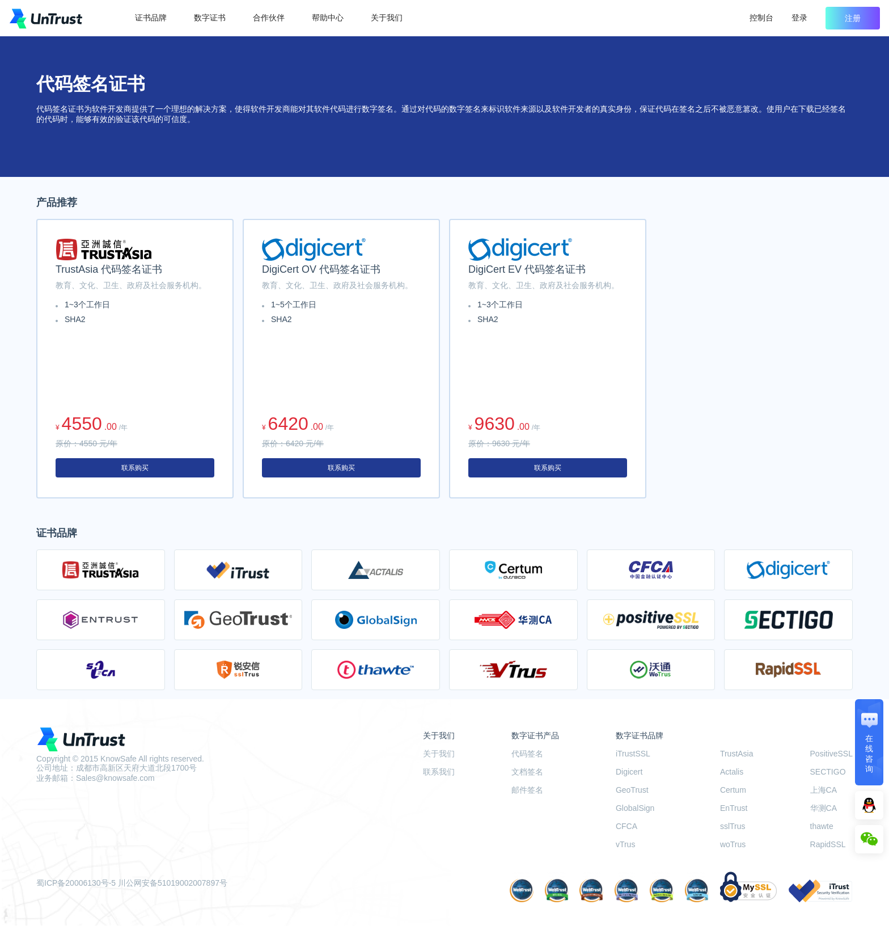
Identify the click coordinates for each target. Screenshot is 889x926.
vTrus (625, 844)
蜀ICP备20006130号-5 (76, 882)
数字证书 (210, 17)
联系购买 (135, 468)
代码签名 (527, 753)
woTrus (733, 844)
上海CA (823, 789)
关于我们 (387, 17)
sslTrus (733, 826)
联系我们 (439, 771)
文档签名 (527, 771)
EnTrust (734, 808)
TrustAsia (736, 753)
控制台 (761, 17)
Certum (733, 789)
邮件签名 (527, 789)
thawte (821, 826)
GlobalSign (635, 808)
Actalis (731, 771)
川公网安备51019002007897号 (172, 882)
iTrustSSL (633, 753)
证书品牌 (151, 17)
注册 (853, 18)
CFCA (626, 826)
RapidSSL (828, 844)
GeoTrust (632, 789)
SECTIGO (828, 771)
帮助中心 (328, 17)
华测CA (823, 808)
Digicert (629, 771)
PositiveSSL (831, 753)
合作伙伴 (269, 17)
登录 (799, 17)
